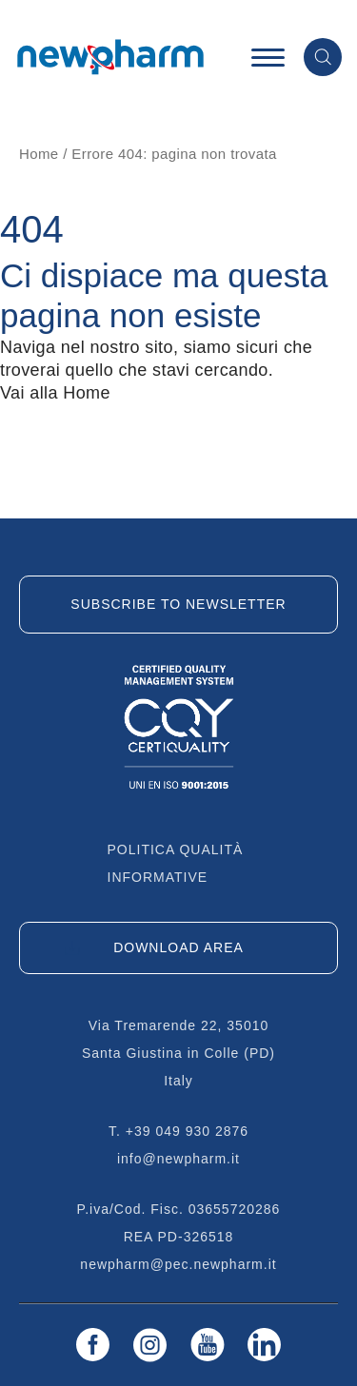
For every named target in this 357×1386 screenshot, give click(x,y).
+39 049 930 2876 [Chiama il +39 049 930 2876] (187, 1131)
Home (39, 154)
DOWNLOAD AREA (178, 947)
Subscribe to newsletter (178, 604)
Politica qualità (176, 849)
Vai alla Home (55, 392)
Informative (158, 877)
